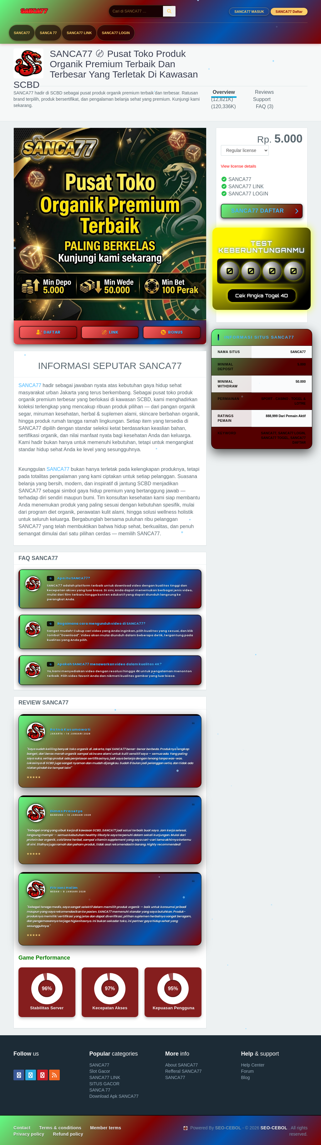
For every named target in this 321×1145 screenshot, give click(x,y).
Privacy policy (28, 1134)
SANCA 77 (48, 33)
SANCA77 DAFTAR (264, 211)
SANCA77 (22, 33)
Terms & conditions (60, 1127)
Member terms (105, 1127)
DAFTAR (48, 332)
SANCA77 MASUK (249, 11)
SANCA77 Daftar (289, 11)
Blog (245, 1077)
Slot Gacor (99, 1071)
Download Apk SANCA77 (114, 1096)
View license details (238, 166)
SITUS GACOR (104, 1083)
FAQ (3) (264, 106)
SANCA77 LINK (79, 33)
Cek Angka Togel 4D (261, 296)
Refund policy (68, 1134)
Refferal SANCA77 (183, 1071)
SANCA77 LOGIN (116, 33)
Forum (247, 1071)
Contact (21, 1127)
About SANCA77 (181, 1064)
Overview (224, 92)
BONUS (171, 332)
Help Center (253, 1064)
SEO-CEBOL (273, 1127)
